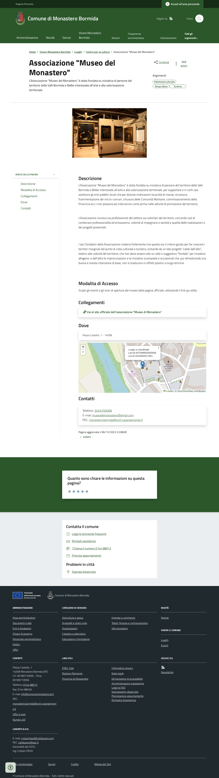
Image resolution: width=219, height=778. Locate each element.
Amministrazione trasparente (128, 683)
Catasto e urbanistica (74, 634)
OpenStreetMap (185, 391)
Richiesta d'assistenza (124, 700)
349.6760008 (103, 410)
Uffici (15, 650)
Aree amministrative (24, 618)
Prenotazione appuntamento (127, 696)
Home (32, 52)
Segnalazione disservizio (125, 692)
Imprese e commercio (123, 618)
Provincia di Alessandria (75, 679)
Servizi (66, 37)
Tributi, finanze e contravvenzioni (130, 623)
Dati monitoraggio (22, 764)
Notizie (165, 618)
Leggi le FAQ (118, 688)
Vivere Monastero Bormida (90, 35)
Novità (50, 37)
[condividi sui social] (161, 62)
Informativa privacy (122, 668)
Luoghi (78, 52)
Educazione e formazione (76, 639)
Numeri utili (19, 720)
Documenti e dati (22, 623)
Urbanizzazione (168, 38)
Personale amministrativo (27, 639)
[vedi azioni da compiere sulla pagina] (181, 64)
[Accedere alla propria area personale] (182, 4)
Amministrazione (27, 37)
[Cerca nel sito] (198, 19)
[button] (142, 364)
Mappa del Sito (102, 764)
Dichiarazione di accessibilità (127, 679)
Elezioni (116, 38)
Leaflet (168, 391)
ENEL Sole (68, 668)
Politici (16, 644)
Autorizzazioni (70, 628)
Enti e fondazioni (22, 628)
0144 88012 (30, 685)
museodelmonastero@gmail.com (113, 415)
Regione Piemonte (24, 4)
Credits (75, 764)
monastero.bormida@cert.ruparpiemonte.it (116, 420)
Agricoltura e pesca (72, 618)
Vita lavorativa (120, 628)
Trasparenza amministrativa (136, 36)
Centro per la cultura (98, 52)
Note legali (118, 673)
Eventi (164, 645)
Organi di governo (22, 634)
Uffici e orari (19, 714)
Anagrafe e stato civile (74, 623)
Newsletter (167, 672)
